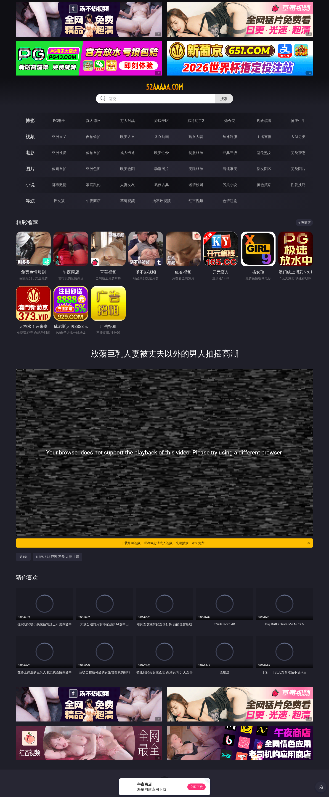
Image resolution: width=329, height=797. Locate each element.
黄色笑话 (264, 184)
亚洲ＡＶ (59, 136)
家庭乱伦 (93, 184)
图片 (30, 168)
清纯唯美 (230, 168)
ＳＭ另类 (298, 136)
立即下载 (196, 787)
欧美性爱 (161, 152)
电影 (30, 152)
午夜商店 (93, 200)
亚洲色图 (93, 168)
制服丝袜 (195, 152)
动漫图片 (161, 168)
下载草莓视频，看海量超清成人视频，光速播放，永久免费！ (216, 543)
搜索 (224, 98)
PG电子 (59, 120)
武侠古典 (161, 184)
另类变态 (298, 152)
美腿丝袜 (195, 168)
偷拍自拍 (93, 152)
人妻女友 (127, 184)
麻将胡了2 (195, 120)
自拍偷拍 (93, 136)
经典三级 (230, 152)
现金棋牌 (264, 120)
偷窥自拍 (59, 168)
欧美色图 (127, 168)
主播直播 (264, 136)
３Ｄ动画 (161, 136)
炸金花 (229, 120)
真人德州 (93, 120)
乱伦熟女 (264, 152)
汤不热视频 (161, 200)
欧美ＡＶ (127, 136)
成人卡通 (127, 152)
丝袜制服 (230, 136)
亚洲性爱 (59, 152)
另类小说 (230, 184)
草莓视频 (127, 200)
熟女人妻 (195, 136)
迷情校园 (195, 184)
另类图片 (298, 168)
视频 (30, 136)
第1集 (23, 556)
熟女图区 (264, 168)
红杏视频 (195, 200)
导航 (30, 200)
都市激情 (59, 184)
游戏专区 (161, 120)
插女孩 (59, 200)
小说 (30, 184)
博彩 (30, 120)
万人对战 (127, 120)
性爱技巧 (298, 184)
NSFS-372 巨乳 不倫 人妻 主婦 (57, 556)
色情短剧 (230, 200)
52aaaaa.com (164, 87)
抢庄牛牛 (298, 120)
